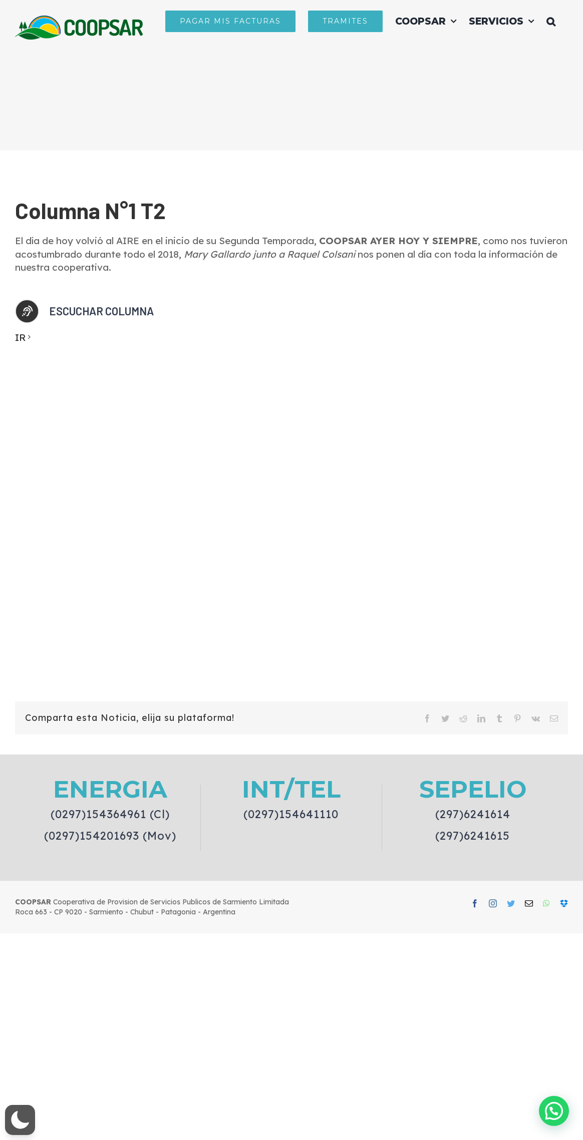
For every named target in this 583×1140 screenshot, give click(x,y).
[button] (550, 21)
